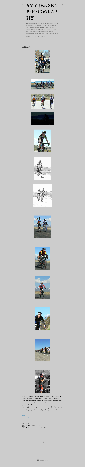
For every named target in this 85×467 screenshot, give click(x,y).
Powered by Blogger (42, 460)
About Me (36, 37)
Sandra (28, 425)
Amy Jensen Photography (42, 12)
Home (28, 37)
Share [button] (23, 415)
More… (43, 37)
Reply (27, 430)
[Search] (62, 4)
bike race (33, 417)
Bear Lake (28, 417)
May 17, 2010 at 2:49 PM (35, 425)
